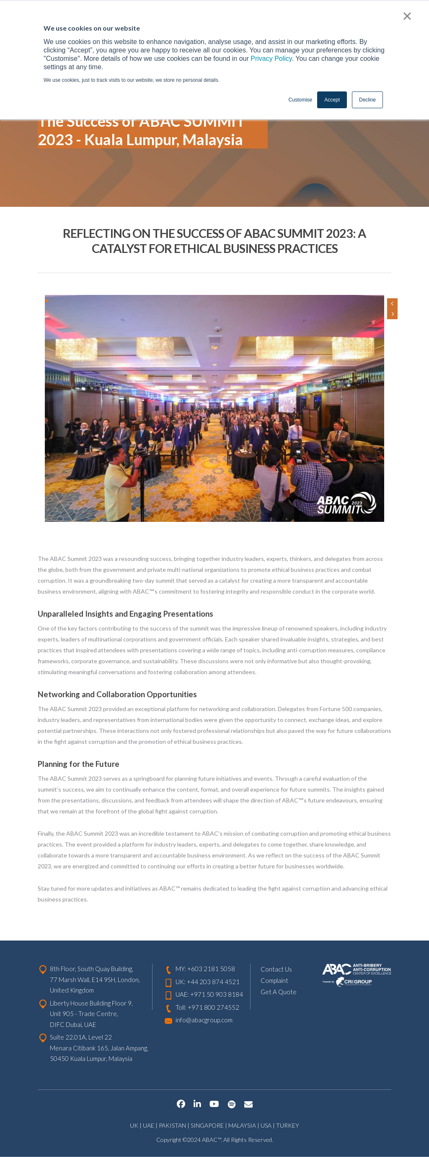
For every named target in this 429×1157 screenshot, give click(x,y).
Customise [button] (301, 100)
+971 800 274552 (213, 1007)
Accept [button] (332, 100)
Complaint (274, 980)
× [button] (407, 16)
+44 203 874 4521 (213, 981)
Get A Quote (279, 991)
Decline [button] (367, 100)
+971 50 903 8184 (216, 994)
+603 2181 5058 (211, 968)
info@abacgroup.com (204, 1020)
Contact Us (276, 969)
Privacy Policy (271, 58)
